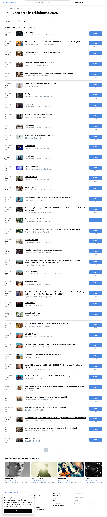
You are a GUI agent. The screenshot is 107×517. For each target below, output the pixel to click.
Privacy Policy (78, 497)
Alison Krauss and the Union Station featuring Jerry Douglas (47, 323)
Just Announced (35, 495)
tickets (95, 33)
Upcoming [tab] (21, 27)
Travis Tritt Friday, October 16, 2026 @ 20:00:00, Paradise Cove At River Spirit (52, 229)
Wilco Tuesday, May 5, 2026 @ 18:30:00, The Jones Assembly (46, 397)
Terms (76, 501)
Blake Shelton (30, 146)
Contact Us (57, 496)
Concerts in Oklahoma (15, 8)
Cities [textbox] (25, 21)
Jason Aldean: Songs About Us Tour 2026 (39, 63)
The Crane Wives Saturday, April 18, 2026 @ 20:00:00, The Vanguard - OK (50, 376)
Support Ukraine (59, 506)
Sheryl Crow (29, 187)
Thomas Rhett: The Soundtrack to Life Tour (40, 83)
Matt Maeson (30, 303)
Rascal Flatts (29, 156)
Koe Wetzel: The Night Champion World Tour (41, 135)
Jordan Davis (29, 125)
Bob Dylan (28, 94)
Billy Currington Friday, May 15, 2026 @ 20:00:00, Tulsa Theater (47, 198)
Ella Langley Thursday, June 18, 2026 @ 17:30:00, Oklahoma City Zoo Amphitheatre (54, 42)
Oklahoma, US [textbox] (78, 3)
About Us (56, 493)
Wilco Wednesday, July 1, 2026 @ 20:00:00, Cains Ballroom (45, 407)
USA (6, 8)
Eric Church (29, 104)
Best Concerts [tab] (10, 27)
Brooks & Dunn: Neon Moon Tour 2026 (38, 114)
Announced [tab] (31, 27)
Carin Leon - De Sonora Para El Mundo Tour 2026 (42, 52)
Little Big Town (30, 334)
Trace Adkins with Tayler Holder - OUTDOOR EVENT (43, 355)
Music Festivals (35, 507)
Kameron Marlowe (31, 282)
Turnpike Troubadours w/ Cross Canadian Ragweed (43, 250)
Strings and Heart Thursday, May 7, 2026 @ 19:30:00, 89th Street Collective (51, 428)
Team (55, 498)
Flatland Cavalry (31, 271)
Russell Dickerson (31, 240)
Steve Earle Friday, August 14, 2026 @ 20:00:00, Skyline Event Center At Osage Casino (55, 418)
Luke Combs (29, 32)
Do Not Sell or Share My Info (83, 504)
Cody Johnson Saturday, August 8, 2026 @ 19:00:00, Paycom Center (49, 73)
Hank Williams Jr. (31, 177)
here (20, 506)
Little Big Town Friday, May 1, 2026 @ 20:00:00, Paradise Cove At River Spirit (52, 344)
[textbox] (47, 21)
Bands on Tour (34, 493)
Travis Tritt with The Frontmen (36, 219)
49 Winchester (30, 438)
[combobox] (79, 3)
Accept (18, 511)
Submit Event (57, 503)
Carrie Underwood (31, 166)
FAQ (54, 501)
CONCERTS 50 (10, 2)
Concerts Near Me (36, 498)
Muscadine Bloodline (32, 313)
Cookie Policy (78, 494)
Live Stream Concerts (37, 509)
